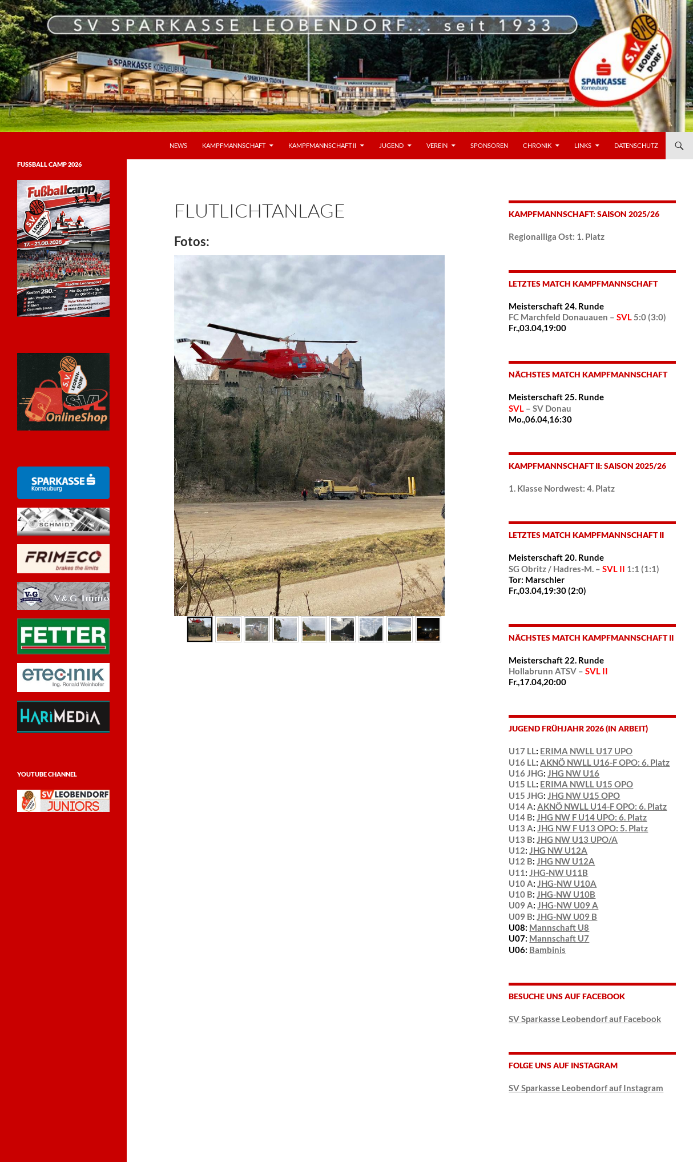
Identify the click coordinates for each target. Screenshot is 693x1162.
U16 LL (522, 762)
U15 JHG (526, 795)
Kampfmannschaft (233, 145)
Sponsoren (489, 145)
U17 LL (522, 751)
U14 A (521, 806)
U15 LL (522, 784)
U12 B (521, 861)
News (178, 145)
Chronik (537, 145)
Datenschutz (636, 145)
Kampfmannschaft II (322, 145)
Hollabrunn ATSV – (558, 671)
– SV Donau (540, 408)
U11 (517, 872)
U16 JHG (526, 773)
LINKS (582, 145)
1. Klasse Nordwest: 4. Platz (562, 488)
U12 (517, 850)
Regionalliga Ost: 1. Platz (557, 236)
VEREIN (437, 145)
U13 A (521, 828)
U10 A (521, 883)
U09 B (521, 916)
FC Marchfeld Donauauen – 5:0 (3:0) (587, 317)
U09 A (521, 905)
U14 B (521, 817)
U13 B (521, 839)
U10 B (521, 894)
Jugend (391, 145)
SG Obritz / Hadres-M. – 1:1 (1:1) (584, 569)
